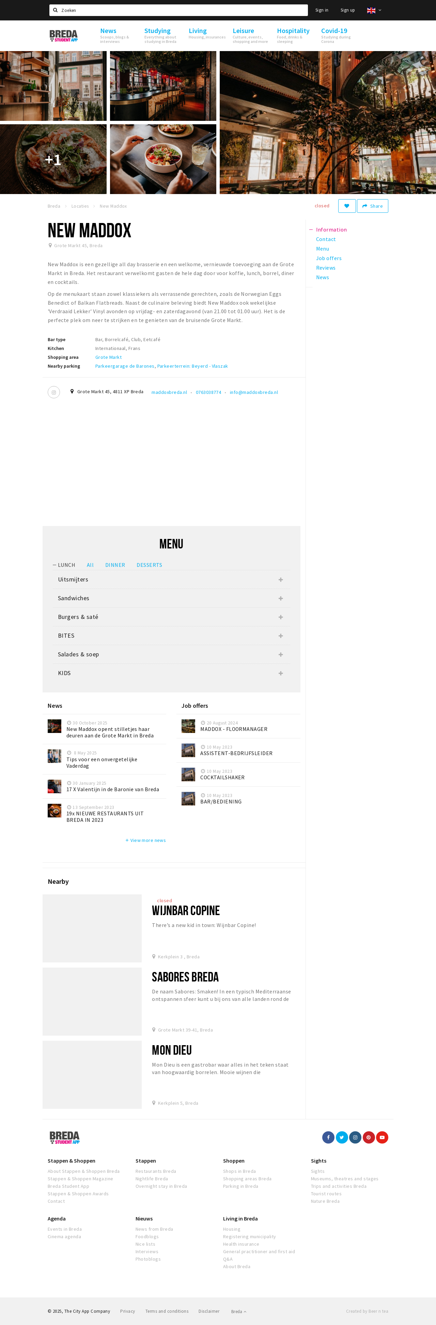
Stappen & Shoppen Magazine (80, 1179)
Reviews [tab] (326, 267)
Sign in (322, 10)
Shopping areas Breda (247, 1179)
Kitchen (56, 348)
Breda (239, 1311)
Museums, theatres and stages (345, 1179)
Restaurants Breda (156, 1171)
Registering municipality (249, 1236)
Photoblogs (148, 1259)
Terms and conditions (167, 1311)
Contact (56, 1201)
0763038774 (208, 392)
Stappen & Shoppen (71, 1160)
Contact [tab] (326, 239)
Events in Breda (65, 1229)
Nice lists (146, 1244)
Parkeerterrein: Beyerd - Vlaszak (192, 366)
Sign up (348, 10)
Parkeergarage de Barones (125, 366)
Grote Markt (108, 357)
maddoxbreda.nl (169, 392)
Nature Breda (325, 1201)
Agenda (57, 1218)
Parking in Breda (241, 1186)
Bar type (56, 339)
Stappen (146, 1160)
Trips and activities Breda (339, 1186)
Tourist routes (326, 1194)
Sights (318, 1160)
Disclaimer (209, 1311)
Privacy (127, 1311)
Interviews (147, 1251)
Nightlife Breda (152, 1179)
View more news (145, 840)
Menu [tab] (322, 248)
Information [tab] (331, 229)
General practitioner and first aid (259, 1251)
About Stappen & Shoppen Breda (84, 1171)
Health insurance (241, 1244)
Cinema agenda (64, 1236)
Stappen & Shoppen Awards (78, 1194)
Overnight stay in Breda (161, 1186)
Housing (231, 1229)
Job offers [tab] (329, 258)
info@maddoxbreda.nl (254, 392)
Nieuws (144, 1218)
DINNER (115, 564)
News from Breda (154, 1229)
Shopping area (63, 357)
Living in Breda (240, 1218)
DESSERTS (149, 564)
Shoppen (234, 1160)
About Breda (236, 1266)
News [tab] (322, 277)
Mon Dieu (172, 1049)
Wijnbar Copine (186, 910)
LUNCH (66, 564)
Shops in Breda (239, 1171)
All (90, 564)
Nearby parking (64, 366)
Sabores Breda (185, 976)
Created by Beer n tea (367, 1311)
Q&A (228, 1259)
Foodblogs (147, 1236)
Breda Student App (68, 1186)
